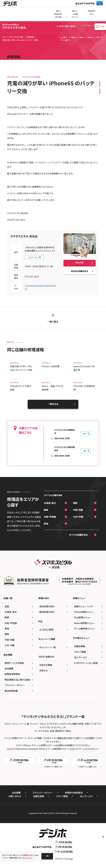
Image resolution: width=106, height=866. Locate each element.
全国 (7, 606)
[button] (47, 856)
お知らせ (92, 14)
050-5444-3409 (62, 438)
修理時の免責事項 (73, 792)
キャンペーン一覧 (47, 647)
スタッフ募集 (80, 651)
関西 (75, 503)
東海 (46, 523)
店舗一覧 (58, 11)
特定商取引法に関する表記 (17, 679)
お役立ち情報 (58, 17)
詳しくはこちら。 (27, 857)
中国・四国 (78, 509)
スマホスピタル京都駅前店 (64, 431)
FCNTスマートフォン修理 (86, 662)
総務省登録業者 (12, 673)
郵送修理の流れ (58, 14)
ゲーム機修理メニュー (84, 628)
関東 (46, 509)
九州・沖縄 (78, 516)
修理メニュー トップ (83, 606)
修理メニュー (75, 11)
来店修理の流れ (92, 11)
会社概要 (9, 668)
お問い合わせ (14, 796)
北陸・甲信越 (50, 516)
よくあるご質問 (46, 629)
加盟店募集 (79, 646)
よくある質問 (75, 14)
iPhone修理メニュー (84, 611)
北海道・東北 (50, 503)
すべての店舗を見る (78, 534)
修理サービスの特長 (14, 662)
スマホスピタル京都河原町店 (64, 449)
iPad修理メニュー (82, 617)
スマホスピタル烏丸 (14, 26)
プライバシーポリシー (15, 685)
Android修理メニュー (84, 623)
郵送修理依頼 (11, 690)
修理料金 (73, 37)
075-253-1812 (32, 276)
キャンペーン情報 (64, 40)
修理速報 (81, 37)
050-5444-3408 (62, 456)
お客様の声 (89, 37)
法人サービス (75, 17)
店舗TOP (64, 37)
